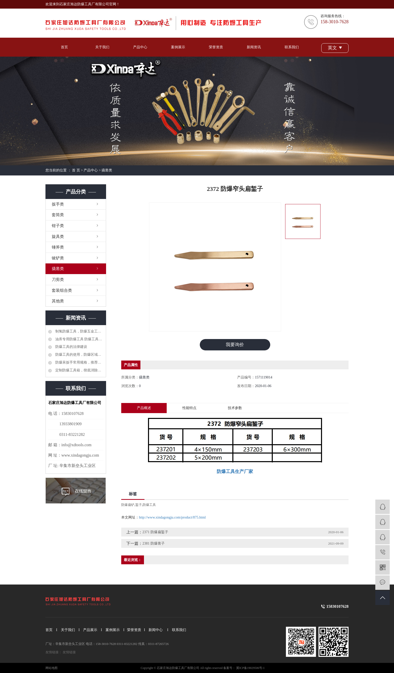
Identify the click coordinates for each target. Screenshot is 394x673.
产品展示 (90, 630)
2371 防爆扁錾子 (155, 532)
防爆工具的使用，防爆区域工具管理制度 (78, 354)
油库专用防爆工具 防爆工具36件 (78, 339)
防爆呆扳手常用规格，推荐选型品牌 (78, 362)
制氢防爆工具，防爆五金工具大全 (78, 331)
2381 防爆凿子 (153, 543)
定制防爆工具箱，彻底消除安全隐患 (78, 370)
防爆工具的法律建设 (70, 347)
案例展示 (178, 47)
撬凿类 (107, 170)
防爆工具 (149, 505)
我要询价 (235, 344)
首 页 (76, 170)
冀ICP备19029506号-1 (250, 668)
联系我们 (292, 47)
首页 (64, 47)
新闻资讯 (254, 47)
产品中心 (140, 47)
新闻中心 (156, 630)
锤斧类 (58, 247)
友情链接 (69, 652)
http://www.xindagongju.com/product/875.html (172, 517)
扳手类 (58, 204)
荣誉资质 (216, 47)
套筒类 (58, 215)
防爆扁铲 (127, 505)
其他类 (58, 301)
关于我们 (102, 47)
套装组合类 (62, 290)
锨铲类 (58, 258)
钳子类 (58, 225)
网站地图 (51, 668)
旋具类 (58, 236)
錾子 (138, 505)
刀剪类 (58, 279)
